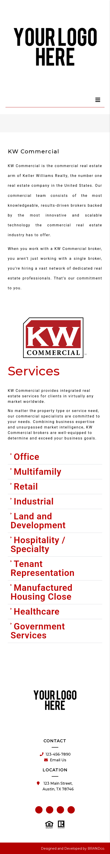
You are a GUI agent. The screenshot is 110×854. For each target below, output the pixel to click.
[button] (55, 457)
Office (26, 457)
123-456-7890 (55, 754)
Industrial (34, 501)
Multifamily (38, 471)
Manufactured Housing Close (41, 592)
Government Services (38, 631)
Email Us (55, 760)
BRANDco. (96, 848)
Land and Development (38, 521)
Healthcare (37, 611)
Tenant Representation (43, 568)
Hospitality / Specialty (38, 544)
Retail (26, 486)
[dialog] (97, 99)
